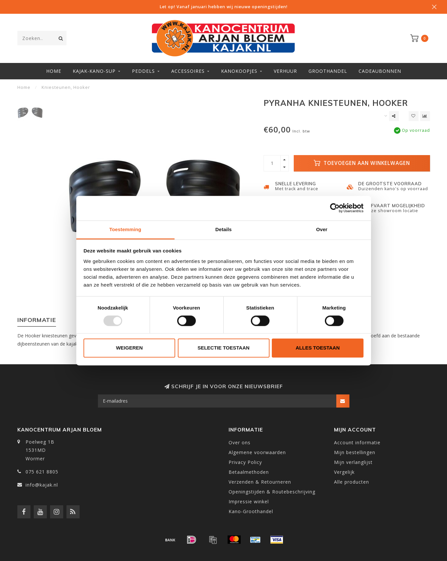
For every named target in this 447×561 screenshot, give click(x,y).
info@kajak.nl (42, 485)
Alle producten (351, 482)
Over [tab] (321, 229)
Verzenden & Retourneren (260, 482)
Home (53, 71)
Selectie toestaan (223, 348)
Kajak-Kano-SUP (94, 71)
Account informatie (357, 442)
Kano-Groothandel (251, 511)
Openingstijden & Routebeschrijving (272, 492)
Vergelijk (344, 472)
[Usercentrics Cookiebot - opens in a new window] (334, 208)
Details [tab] (223, 229)
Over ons (240, 442)
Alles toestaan (318, 348)
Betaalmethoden (249, 472)
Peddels (143, 71)
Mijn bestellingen (354, 452)
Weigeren (129, 348)
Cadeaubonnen (380, 71)
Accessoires (188, 71)
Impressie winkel (249, 501)
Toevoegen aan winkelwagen (362, 163)
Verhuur (285, 71)
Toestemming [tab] (125, 229)
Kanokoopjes (239, 71)
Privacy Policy (245, 462)
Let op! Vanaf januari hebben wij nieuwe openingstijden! (223, 7)
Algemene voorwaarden (257, 452)
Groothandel (327, 71)
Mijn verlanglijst (353, 462)
